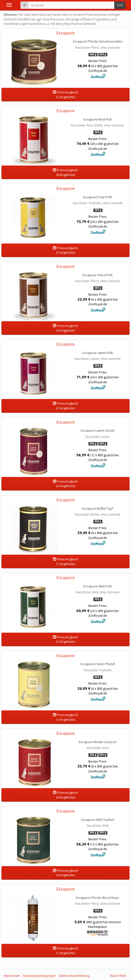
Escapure (65, 33)
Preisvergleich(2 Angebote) (65, 94)
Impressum (12, 976)
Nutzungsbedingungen (39, 976)
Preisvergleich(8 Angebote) (65, 172)
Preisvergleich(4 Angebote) (65, 328)
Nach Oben (118, 976)
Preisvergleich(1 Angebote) (65, 561)
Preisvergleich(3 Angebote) (65, 639)
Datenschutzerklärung (74, 976)
